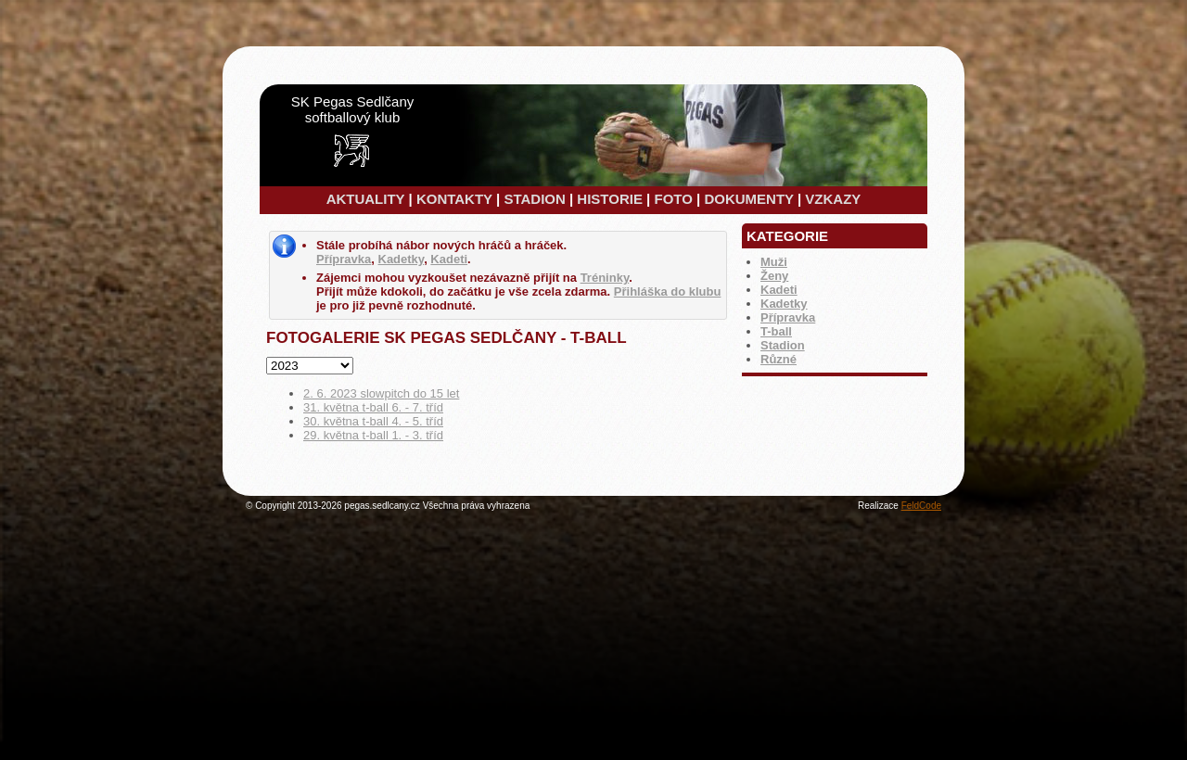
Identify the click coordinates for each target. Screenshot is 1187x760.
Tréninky (605, 278)
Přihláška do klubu (667, 291)
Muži (773, 262)
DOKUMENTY (748, 199)
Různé (778, 359)
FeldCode (921, 505)
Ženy (774, 276)
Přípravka (787, 317)
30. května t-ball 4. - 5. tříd (373, 421)
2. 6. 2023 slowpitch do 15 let (381, 393)
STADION (534, 199)
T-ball (776, 331)
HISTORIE (610, 199)
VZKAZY (833, 199)
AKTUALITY (365, 199)
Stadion (782, 345)
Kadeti (779, 290)
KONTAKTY (454, 199)
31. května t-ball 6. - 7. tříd (373, 407)
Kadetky (784, 303)
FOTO (673, 199)
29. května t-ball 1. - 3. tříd (373, 435)
